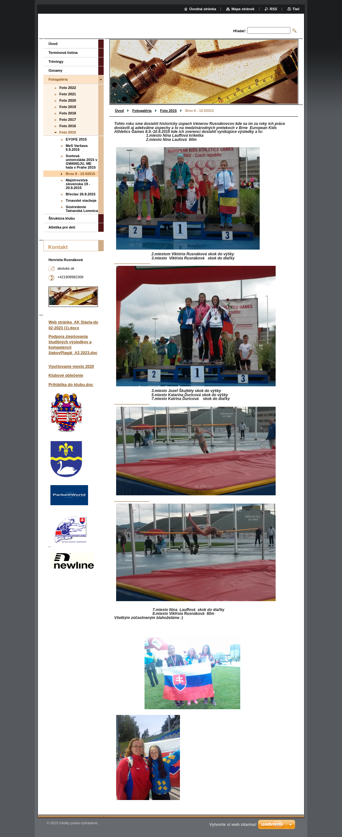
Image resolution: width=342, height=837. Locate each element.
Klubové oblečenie (65, 375)
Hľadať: (239, 31)
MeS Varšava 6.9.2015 (76, 147)
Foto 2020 (67, 100)
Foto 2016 (67, 126)
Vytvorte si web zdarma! (232, 824)
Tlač (296, 9)
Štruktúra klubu (61, 218)
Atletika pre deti (61, 227)
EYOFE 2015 (76, 139)
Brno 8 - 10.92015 (80, 174)
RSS (273, 9)
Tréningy (55, 61)
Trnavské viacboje (81, 200)
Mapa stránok (242, 9)
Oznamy (55, 70)
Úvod (119, 111)
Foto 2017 (67, 119)
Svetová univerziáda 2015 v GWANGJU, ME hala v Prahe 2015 (81, 161)
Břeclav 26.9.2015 (80, 194)
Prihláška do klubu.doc (70, 384)
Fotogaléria (142, 111)
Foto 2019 (67, 107)
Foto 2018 (67, 113)
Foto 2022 (67, 88)
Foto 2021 (67, 94)
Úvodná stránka (203, 9)
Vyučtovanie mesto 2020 (71, 366)
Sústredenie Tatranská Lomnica (82, 209)
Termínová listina (63, 53)
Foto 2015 (168, 111)
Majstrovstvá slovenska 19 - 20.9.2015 (78, 184)
